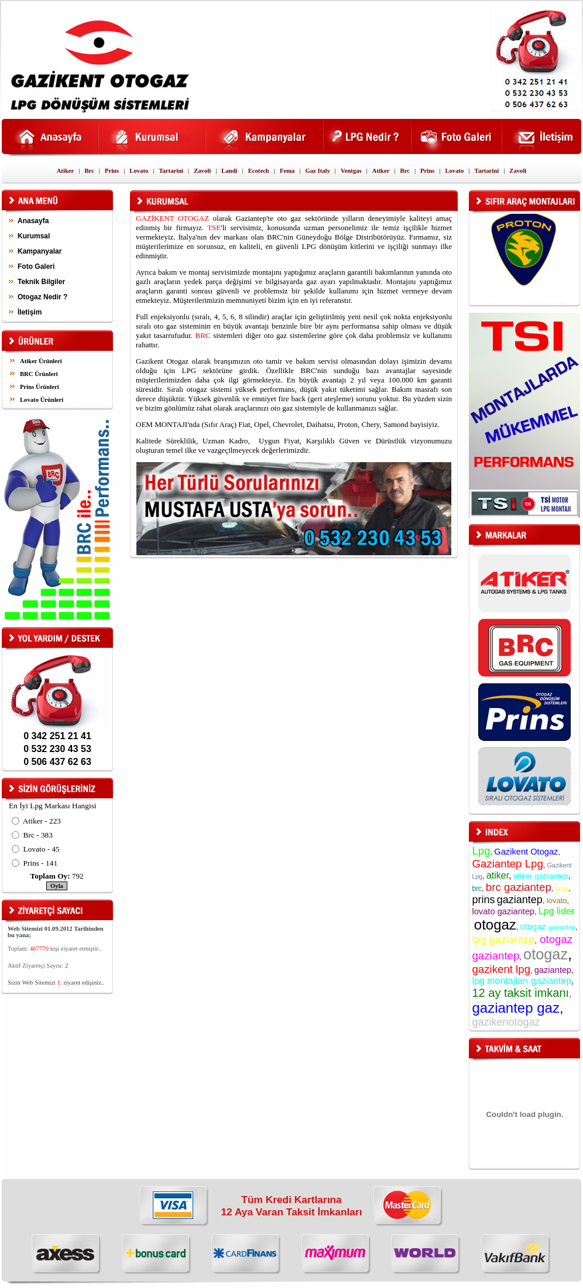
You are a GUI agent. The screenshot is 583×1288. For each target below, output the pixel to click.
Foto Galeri (36, 266)
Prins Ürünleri (39, 387)
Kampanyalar (39, 251)
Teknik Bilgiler (41, 282)
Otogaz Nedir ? (42, 297)
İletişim (30, 312)
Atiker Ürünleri (41, 361)
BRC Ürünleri (39, 374)
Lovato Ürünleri (41, 400)
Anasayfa (33, 221)
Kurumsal (34, 236)
